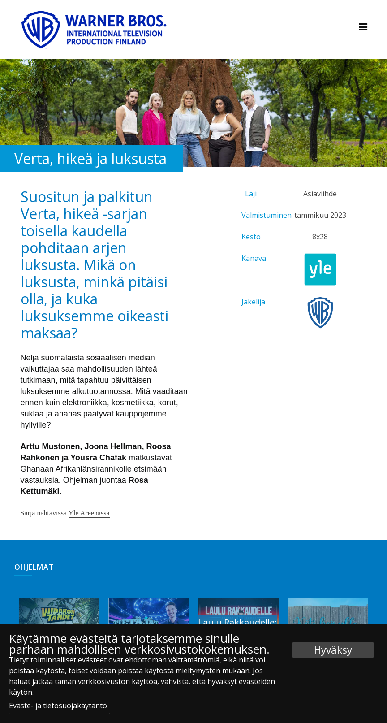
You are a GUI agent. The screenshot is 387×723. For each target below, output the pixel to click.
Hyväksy (333, 650)
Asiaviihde (320, 194)
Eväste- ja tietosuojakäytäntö (58, 705)
